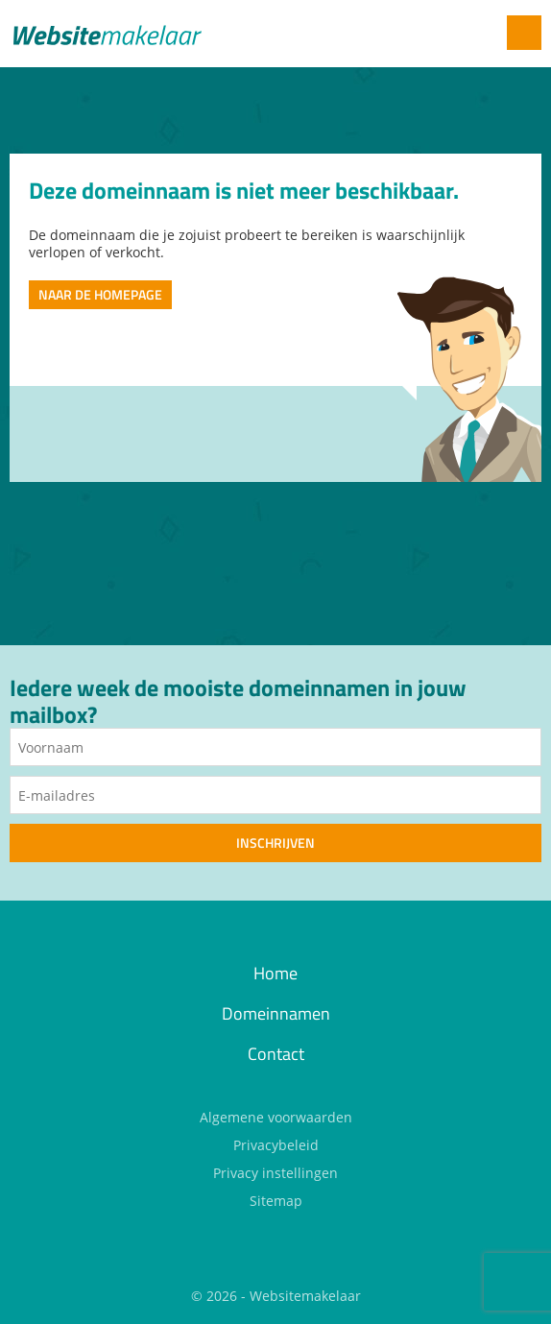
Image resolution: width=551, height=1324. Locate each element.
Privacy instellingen (275, 1173)
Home (275, 973)
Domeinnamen (276, 1013)
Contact (276, 1054)
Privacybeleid (276, 1145)
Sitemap (276, 1201)
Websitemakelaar (305, 1296)
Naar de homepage (100, 294)
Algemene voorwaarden (276, 1117)
